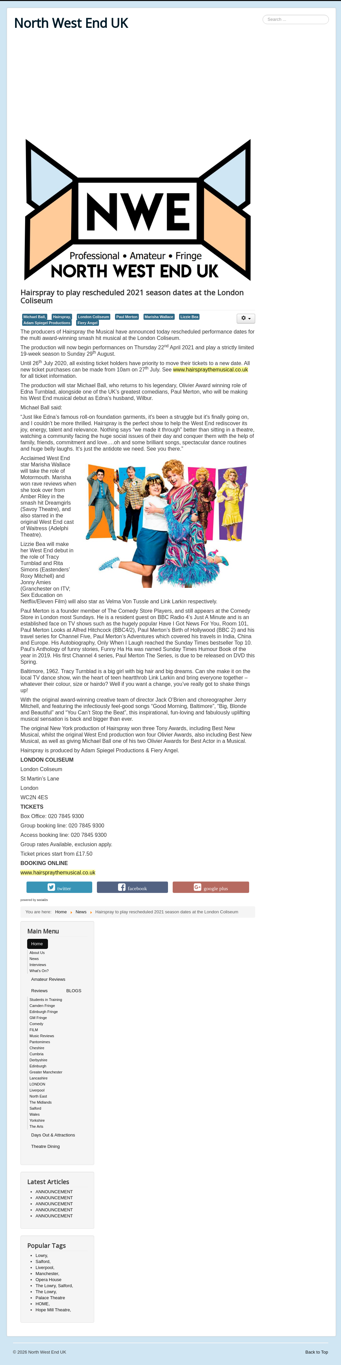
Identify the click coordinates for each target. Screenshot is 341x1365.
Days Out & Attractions (53, 1135)
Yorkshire (37, 1120)
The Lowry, (46, 1291)
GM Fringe (38, 1018)
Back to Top (316, 1352)
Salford (35, 1108)
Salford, (43, 1261)
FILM (34, 1030)
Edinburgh (38, 1066)
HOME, (43, 1303)
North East (38, 1096)
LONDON (37, 1084)
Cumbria (37, 1054)
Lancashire (39, 1078)
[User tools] (246, 318)
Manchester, (47, 1273)
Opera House (48, 1279)
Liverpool (37, 1090)
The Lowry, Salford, (54, 1285)
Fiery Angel (87, 323)
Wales (35, 1114)
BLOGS (73, 990)
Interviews (38, 965)
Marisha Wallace (159, 317)
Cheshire (37, 1048)
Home (37, 943)
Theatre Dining (45, 1146)
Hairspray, (62, 317)
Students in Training (46, 1000)
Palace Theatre (50, 1297)
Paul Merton (126, 317)
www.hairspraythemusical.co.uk (210, 369)
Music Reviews (42, 1036)
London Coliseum (93, 317)
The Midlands (41, 1102)
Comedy (36, 1024)
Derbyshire (38, 1060)
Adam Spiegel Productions (46, 323)
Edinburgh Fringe (44, 1012)
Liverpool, (45, 1267)
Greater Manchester (46, 1072)
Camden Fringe (42, 1006)
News (34, 959)
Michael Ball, (34, 317)
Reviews (39, 990)
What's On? (39, 971)
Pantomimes (40, 1042)
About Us (37, 953)
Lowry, (42, 1255)
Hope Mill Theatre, (53, 1309)
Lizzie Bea (189, 317)
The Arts (36, 1126)
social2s (42, 900)
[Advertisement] (171, 85)
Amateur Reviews (48, 979)
